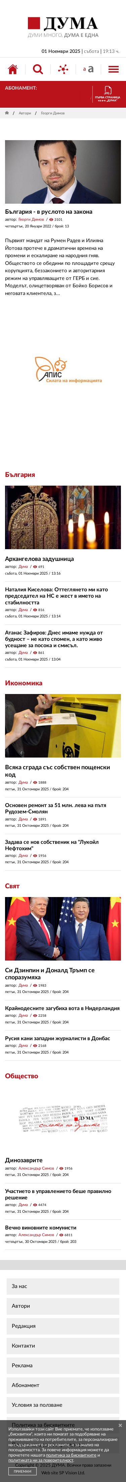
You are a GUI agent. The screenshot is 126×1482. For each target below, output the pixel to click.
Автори (25, 113)
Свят (12, 886)
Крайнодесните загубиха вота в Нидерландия (62, 1008)
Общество (21, 1076)
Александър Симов (36, 1168)
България (20, 475)
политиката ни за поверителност (40, 1460)
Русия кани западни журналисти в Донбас (57, 1038)
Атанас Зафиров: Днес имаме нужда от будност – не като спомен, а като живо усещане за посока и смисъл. (54, 639)
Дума (23, 567)
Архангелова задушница (39, 559)
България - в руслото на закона (48, 212)
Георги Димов (31, 219)
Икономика (23, 683)
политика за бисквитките (71, 1455)
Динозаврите (24, 1161)
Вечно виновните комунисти (40, 1227)
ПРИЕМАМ (22, 1471)
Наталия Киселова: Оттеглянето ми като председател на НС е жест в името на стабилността (56, 596)
